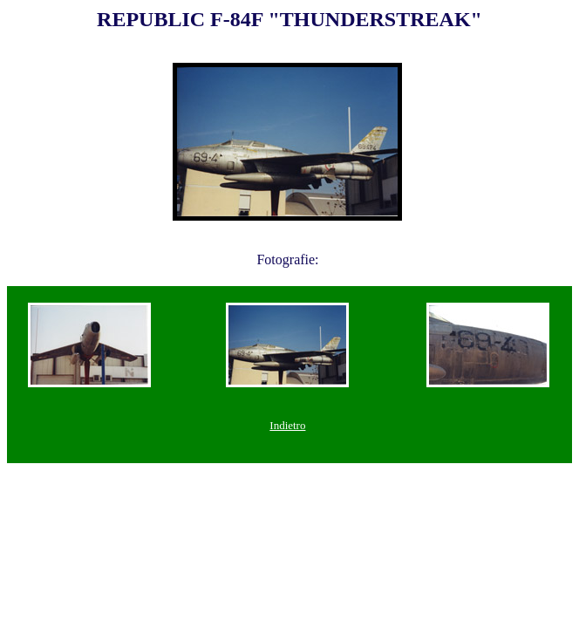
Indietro (287, 425)
